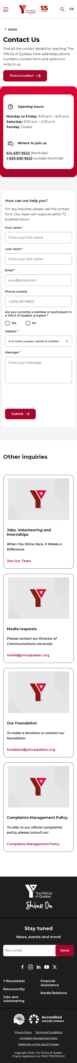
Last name (14, 249)
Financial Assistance (50, 983)
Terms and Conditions (48, 1032)
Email (10, 270)
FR (72, 9)
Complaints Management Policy (33, 844)
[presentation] (35, 394)
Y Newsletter (14, 981)
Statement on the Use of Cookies (38, 1044)
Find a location (25, 75)
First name (14, 228)
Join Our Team (19, 561)
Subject (11, 331)
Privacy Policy (23, 1032)
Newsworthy (14, 989)
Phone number (16, 291)
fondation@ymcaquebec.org (31, 750)
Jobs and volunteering (13, 999)
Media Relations (54, 993)
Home (10, 29)
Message (12, 352)
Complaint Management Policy (39, 1038)
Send (64, 950)
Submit (20, 414)
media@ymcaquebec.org (28, 655)
